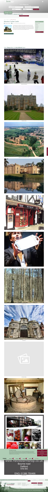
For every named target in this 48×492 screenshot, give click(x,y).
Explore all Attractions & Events (9, 33)
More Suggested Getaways (24, 15)
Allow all (42, 482)
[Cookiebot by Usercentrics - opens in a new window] (4, 490)
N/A (36, 30)
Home (4, 19)
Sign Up (29, 480)
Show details (37, 490)
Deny (42, 487)
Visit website (38, 31)
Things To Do (8, 19)
